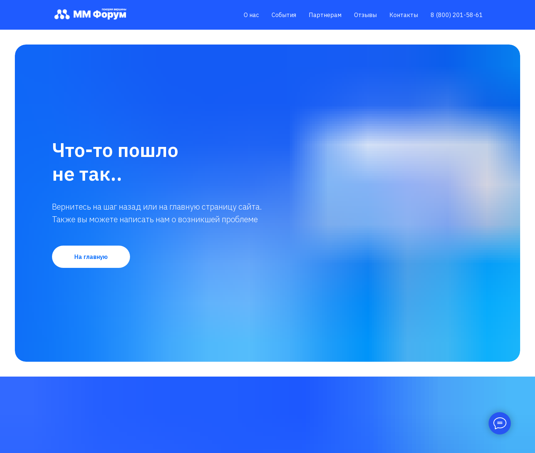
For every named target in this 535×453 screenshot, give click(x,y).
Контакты (403, 15)
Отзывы (365, 15)
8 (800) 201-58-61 (457, 15)
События (284, 15)
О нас (251, 15)
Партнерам (325, 15)
